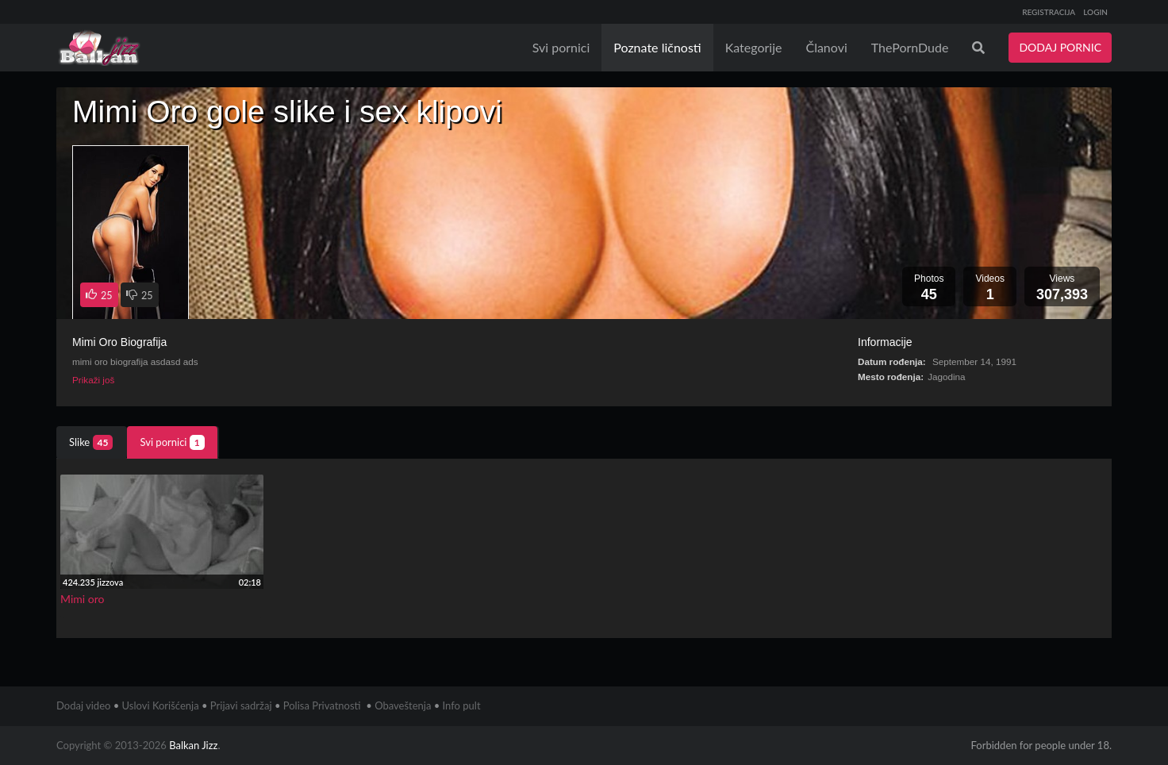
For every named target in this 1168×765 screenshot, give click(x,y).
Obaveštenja (403, 705)
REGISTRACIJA (1048, 12)
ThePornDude (910, 47)
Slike (91, 442)
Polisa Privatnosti (322, 705)
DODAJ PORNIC (1060, 47)
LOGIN (1095, 12)
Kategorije (753, 47)
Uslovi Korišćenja (160, 705)
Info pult (462, 705)
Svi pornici (561, 47)
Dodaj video (83, 705)
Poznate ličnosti (657, 47)
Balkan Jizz (193, 745)
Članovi (826, 47)
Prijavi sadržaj (241, 705)
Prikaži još (93, 380)
